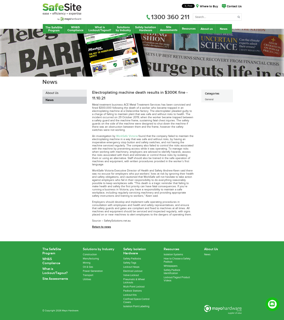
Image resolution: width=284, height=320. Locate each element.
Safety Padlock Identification (172, 272)
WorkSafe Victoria (127, 136)
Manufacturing (91, 258)
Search (239, 17)
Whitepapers (171, 266)
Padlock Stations (132, 290)
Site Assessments (168, 29)
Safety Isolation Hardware (145, 29)
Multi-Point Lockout (134, 286)
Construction (90, 254)
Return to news (101, 226)
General (209, 99)
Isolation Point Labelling (136, 306)
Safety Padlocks (132, 258)
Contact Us (234, 6)
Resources (188, 29)
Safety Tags (129, 262)
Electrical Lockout (132, 271)
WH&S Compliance (75, 29)
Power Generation (93, 271)
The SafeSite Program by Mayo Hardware (54, 29)
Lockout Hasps (131, 267)
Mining (86, 262)
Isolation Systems (173, 254)
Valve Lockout (131, 275)
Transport (88, 275)
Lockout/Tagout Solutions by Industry (123, 29)
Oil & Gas (88, 267)
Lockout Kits (130, 295)
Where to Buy (209, 6)
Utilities (87, 279)
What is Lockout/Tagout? (99, 29)
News (224, 29)
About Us (207, 29)
